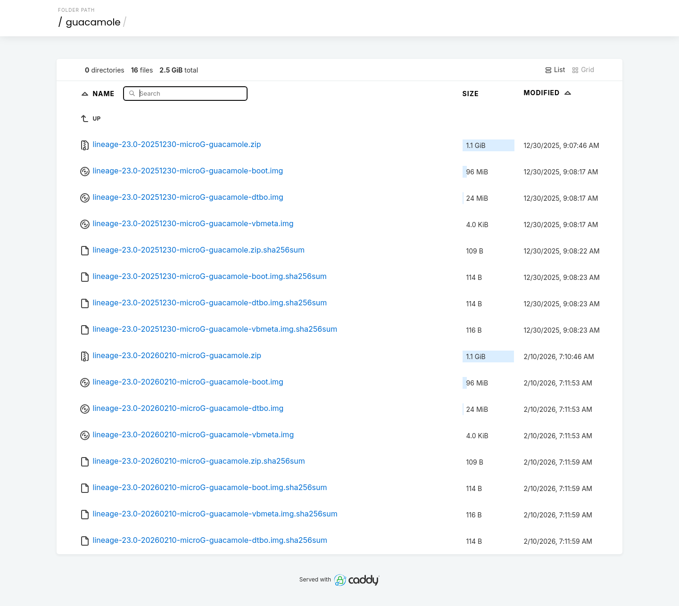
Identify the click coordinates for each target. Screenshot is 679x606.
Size (471, 94)
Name (104, 93)
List (555, 70)
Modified (548, 93)
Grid (582, 70)
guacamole (93, 22)
